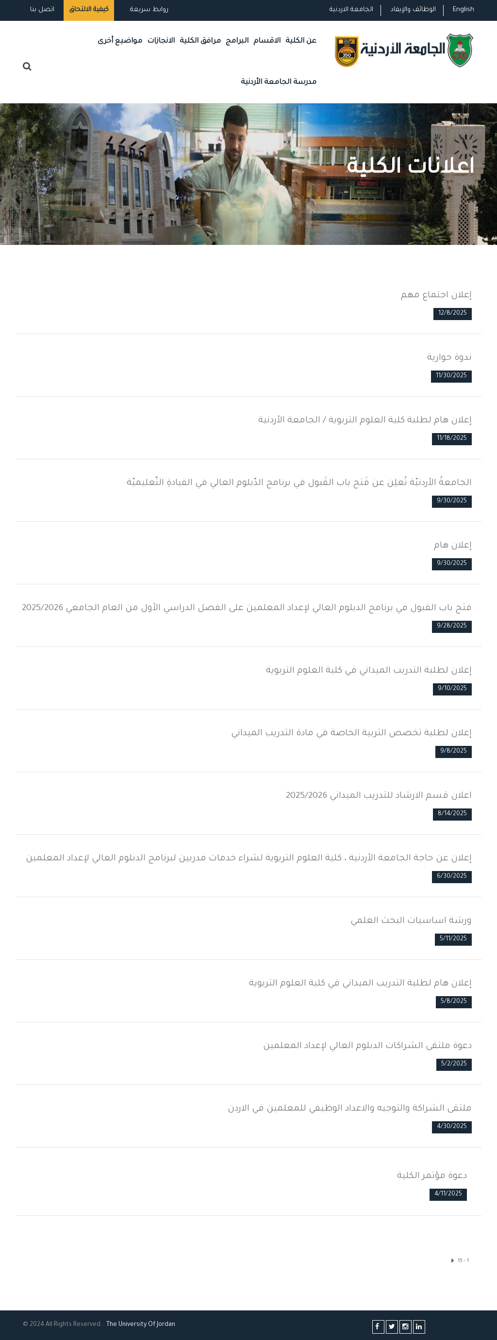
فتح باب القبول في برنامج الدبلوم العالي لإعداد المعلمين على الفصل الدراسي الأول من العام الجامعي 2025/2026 (247, 608)
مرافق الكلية (200, 41)
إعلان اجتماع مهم (436, 296)
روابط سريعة (148, 10)
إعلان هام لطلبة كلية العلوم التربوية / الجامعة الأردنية (365, 421)
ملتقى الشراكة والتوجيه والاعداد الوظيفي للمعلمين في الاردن (350, 1109)
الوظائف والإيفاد (413, 10)
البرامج (237, 41)
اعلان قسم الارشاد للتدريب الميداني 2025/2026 (379, 796)
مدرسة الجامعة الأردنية (278, 83)
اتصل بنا (42, 10)
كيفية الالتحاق (89, 10)
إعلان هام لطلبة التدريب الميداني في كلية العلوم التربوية (360, 984)
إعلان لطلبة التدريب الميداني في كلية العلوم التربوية (369, 671)
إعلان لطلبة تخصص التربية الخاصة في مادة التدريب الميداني (351, 734)
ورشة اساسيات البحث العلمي (411, 921)
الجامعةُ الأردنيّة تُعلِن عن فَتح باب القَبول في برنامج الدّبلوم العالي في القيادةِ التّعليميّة (299, 483)
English (463, 10)
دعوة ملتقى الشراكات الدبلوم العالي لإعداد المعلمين (367, 1046)
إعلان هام (453, 546)
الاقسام (267, 41)
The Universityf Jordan (140, 1325)
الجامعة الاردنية (351, 10)
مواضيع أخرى (120, 41)
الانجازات (161, 41)
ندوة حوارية (449, 358)
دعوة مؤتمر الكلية (432, 1176)
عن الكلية (300, 41)
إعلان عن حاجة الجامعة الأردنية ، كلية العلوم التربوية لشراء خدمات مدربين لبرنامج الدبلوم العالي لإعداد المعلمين (249, 859)
